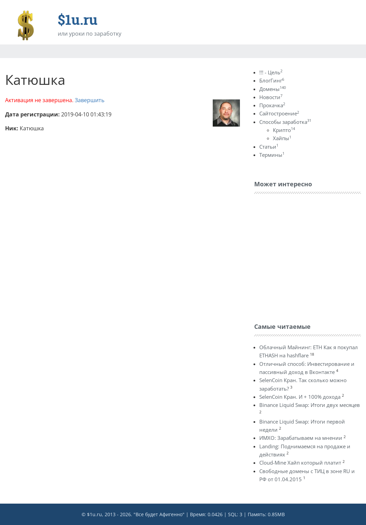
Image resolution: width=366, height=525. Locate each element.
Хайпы (282, 138)
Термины (271, 154)
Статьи (268, 146)
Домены (272, 89)
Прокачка (272, 105)
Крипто (284, 130)
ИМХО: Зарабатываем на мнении (300, 437)
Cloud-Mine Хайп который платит (300, 462)
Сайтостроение (279, 113)
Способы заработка (285, 121)
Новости (270, 97)
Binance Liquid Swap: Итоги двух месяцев (309, 404)
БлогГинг (271, 80)
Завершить (89, 100)
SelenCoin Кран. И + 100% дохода (300, 396)
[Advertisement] (305, 256)
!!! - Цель (270, 72)
